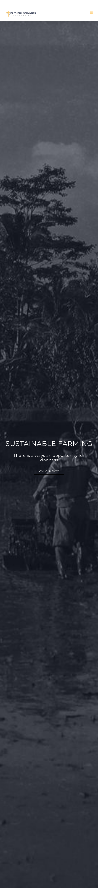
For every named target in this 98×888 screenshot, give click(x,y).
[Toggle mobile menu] (91, 12)
